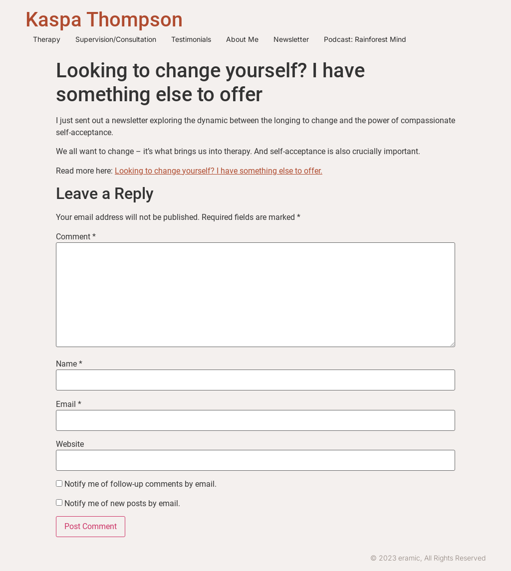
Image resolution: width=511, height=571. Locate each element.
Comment (76, 237)
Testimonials (191, 39)
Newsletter (291, 39)
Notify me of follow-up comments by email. (140, 484)
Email (68, 404)
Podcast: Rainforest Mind (365, 39)
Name (69, 364)
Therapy (46, 39)
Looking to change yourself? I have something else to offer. (218, 171)
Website (70, 444)
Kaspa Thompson (104, 19)
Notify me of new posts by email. (122, 504)
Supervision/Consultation (115, 39)
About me (242, 39)
